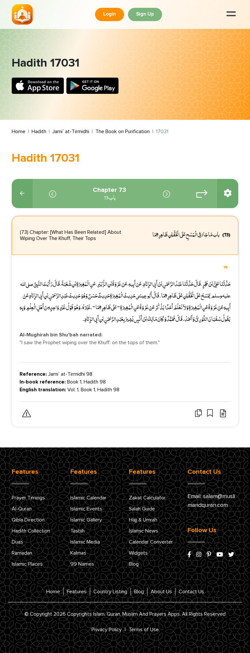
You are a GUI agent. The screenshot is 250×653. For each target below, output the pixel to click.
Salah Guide (142, 508)
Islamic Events (86, 508)
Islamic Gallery (86, 519)
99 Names (82, 564)
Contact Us (191, 591)
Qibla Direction (28, 519)
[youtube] (219, 555)
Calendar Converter (151, 542)
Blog (134, 564)
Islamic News (143, 531)
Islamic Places (27, 564)
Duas (17, 542)
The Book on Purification (122, 131)
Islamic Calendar (88, 497)
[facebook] (189, 555)
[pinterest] (209, 555)
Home (18, 131)
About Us (161, 591)
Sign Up (145, 14)
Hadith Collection (31, 531)
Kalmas (78, 553)
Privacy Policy (106, 629)
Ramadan (22, 553)
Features (77, 591)
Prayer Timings (28, 497)
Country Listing (110, 591)
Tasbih (77, 531)
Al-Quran (22, 508)
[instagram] (198, 555)
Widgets (138, 553)
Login (109, 14)
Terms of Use (144, 629)
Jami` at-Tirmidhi (70, 131)
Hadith (39, 131)
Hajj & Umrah (143, 519)
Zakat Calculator (147, 497)
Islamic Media (85, 542)
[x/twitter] (231, 555)
